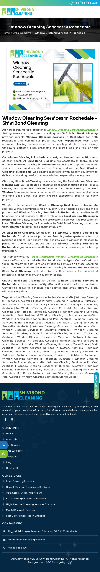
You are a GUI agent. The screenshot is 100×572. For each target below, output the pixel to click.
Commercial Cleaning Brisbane (24, 492)
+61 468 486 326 (83, 3)
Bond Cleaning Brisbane (20, 481)
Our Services (13, 445)
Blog (8, 462)
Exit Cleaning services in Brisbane (26, 498)
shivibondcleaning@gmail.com (26, 539)
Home (6, 32)
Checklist (11, 456)
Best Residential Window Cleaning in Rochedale (65, 256)
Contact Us (12, 468)
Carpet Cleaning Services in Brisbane (28, 487)
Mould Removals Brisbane (21, 510)
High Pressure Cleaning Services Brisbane (30, 504)
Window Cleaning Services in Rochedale (72, 129)
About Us (11, 439)
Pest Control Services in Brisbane (25, 515)
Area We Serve (22, 32)
